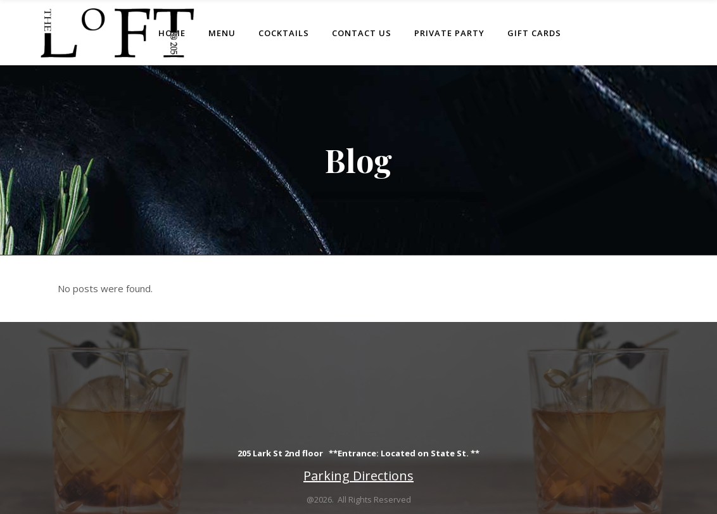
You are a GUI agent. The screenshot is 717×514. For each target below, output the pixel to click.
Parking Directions (358, 475)
